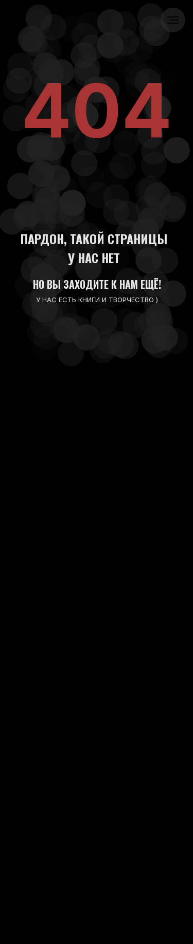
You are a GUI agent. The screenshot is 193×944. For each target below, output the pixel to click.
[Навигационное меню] (173, 20)
